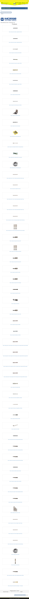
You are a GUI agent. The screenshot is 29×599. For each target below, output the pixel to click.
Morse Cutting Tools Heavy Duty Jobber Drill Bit (15, 63)
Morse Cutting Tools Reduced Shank (15, 94)
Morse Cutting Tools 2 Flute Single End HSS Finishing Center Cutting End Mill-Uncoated (15, 376)
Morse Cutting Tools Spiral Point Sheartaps (15, 282)
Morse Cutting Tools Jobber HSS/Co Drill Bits (15, 481)
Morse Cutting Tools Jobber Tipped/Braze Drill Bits (15, 397)
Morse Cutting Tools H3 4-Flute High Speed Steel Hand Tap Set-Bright (15, 230)
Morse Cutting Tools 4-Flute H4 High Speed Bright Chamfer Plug (15, 209)
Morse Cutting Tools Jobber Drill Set (15, 115)
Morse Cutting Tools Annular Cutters (15, 512)
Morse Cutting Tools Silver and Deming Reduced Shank (15, 439)
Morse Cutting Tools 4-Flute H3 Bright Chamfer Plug (15, 533)
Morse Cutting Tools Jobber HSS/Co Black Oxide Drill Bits (15, 460)
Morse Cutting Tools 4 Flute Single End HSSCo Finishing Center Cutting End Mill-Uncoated (15, 366)
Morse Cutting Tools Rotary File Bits (15, 418)
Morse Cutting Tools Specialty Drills (15, 387)
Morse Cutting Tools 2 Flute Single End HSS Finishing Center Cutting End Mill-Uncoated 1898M (15, 345)
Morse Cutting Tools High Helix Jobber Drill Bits (15, 84)
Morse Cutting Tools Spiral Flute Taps (15, 293)
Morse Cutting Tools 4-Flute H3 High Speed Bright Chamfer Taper (15, 178)
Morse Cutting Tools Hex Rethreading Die (15, 167)
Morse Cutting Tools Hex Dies (15, 554)
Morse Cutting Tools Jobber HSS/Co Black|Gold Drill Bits (15, 491)
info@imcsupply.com (6, 2)
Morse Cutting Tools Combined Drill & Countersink (15, 157)
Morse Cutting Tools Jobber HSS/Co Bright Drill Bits (15, 502)
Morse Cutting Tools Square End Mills (15, 324)
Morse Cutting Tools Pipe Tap (15, 303)
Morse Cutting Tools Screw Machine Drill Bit (15, 73)
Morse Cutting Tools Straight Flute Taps (15, 188)
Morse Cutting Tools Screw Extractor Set (15, 136)
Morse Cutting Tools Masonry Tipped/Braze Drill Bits (15, 408)
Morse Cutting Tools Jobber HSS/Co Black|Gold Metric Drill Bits (15, 575)
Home (1, 10)
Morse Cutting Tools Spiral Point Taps (15, 272)
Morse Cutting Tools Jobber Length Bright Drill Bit (15, 42)
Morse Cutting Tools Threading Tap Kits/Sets (15, 251)
